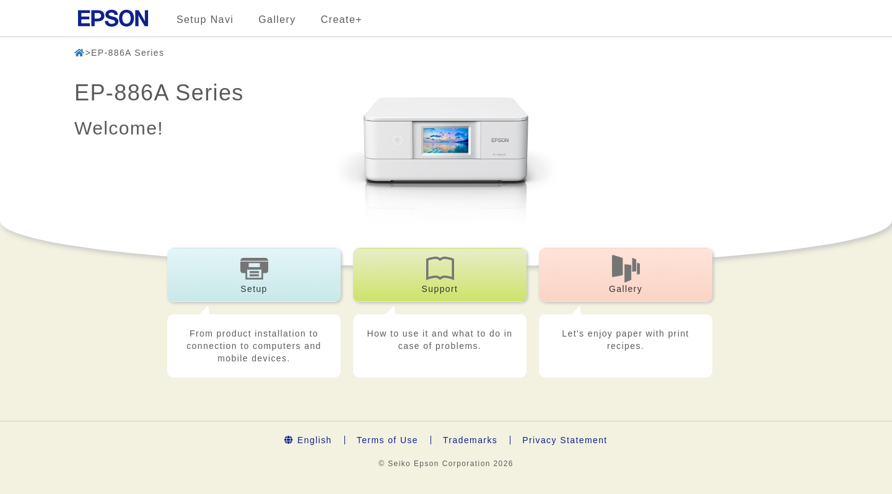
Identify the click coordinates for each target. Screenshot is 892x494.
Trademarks (470, 440)
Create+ (341, 19)
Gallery (276, 19)
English (307, 440)
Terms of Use (387, 440)
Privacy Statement (564, 440)
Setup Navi (205, 19)
